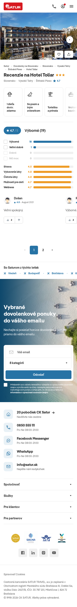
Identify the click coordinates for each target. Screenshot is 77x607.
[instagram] (43, 553)
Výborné (14, 141)
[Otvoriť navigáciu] (71, 6)
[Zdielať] (68, 54)
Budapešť (32, 273)
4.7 (56, 80)
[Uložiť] (58, 54)
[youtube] (54, 553)
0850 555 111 (26, 425)
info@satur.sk (27, 464)
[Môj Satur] (63, 6)
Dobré (12, 152)
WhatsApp (25, 451)
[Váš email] (38, 352)
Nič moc (14, 158)
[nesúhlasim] (19, 220)
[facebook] (22, 553)
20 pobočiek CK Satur (36, 412)
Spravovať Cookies (14, 574)
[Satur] (13, 6)
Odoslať (38, 375)
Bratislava (55, 273)
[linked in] (33, 553)
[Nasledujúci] (69, 39)
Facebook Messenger (33, 438)
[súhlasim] (9, 220)
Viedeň (10, 273)
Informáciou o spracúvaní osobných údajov (29, 392)
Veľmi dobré (16, 147)
